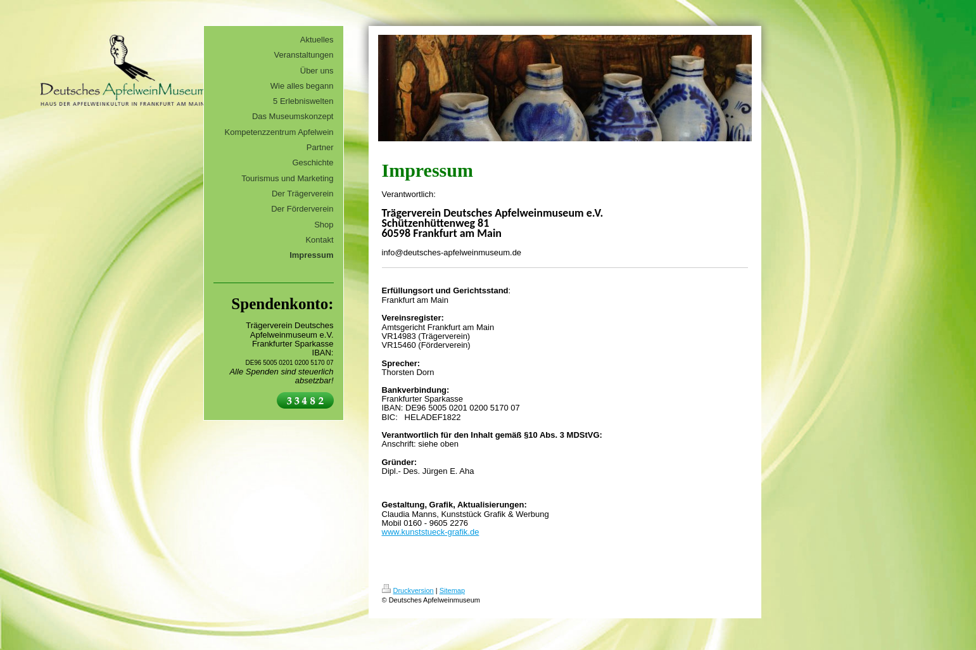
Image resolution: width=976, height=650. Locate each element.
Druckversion (408, 590)
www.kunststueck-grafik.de (430, 532)
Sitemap (452, 590)
